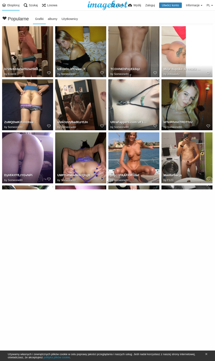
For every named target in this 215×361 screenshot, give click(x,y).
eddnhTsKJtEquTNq (71, 282)
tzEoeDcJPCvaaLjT (70, 69)
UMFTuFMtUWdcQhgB (73, 175)
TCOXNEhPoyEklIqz (124, 69)
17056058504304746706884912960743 (76, 335)
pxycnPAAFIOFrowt (124, 175)
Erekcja (9, 335)
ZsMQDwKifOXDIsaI (18, 122)
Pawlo (64, 339)
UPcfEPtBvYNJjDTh (177, 335)
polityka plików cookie (57, 357)
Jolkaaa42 (173, 74)
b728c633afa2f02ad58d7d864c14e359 (23, 69)
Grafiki (39, 19)
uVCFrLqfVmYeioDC (124, 229)
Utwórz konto (170, 5)
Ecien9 (12, 74)
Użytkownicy (70, 19)
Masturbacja (172, 175)
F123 (170, 180)
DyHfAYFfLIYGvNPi (17, 175)
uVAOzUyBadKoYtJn (72, 122)
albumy (52, 19)
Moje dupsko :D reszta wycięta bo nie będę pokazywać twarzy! (182, 69)
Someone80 (68, 74)
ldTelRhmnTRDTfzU (177, 122)
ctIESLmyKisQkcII (16, 282)
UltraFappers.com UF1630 (128, 122)
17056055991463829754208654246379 (129, 335)
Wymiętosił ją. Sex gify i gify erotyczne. (182, 229)
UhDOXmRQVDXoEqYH (20, 229)
